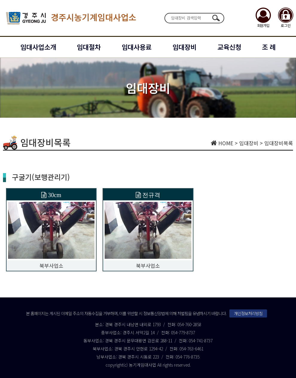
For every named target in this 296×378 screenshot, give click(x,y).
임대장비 (184, 47)
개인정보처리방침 (248, 313)
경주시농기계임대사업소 (71, 18)
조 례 (269, 47)
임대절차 (89, 47)
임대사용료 (137, 47)
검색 (216, 18)
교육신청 (229, 47)
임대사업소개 (38, 47)
